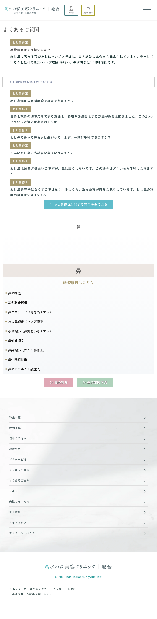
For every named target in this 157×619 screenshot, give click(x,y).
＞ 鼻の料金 (59, 382)
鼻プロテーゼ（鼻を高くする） (30, 312)
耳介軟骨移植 (17, 302)
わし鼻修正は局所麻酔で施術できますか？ (42, 100)
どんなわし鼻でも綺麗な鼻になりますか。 (42, 153)
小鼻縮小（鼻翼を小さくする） (30, 331)
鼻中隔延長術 (17, 359)
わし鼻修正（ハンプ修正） (27, 321)
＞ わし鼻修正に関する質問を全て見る (79, 204)
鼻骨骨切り (16, 340)
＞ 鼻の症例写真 (95, 382)
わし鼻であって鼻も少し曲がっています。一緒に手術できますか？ (60, 137)
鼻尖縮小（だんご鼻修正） (27, 350)
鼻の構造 (14, 293)
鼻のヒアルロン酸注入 (24, 369)
